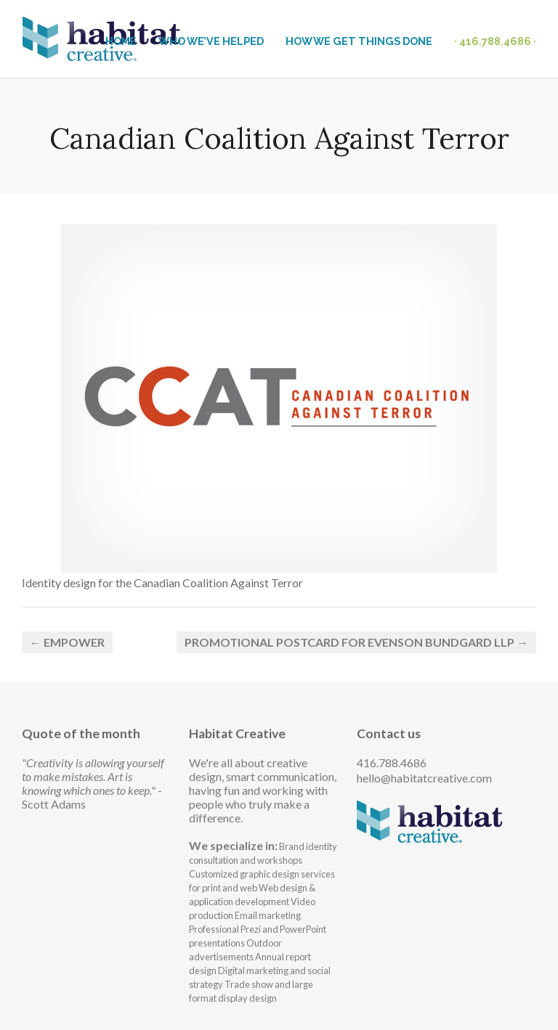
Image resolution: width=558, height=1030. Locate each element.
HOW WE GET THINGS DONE (359, 41)
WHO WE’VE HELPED (211, 41)
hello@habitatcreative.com (424, 778)
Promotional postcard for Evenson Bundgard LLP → (356, 642)
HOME (121, 41)
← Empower (67, 642)
